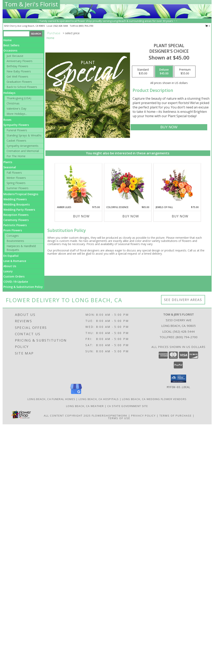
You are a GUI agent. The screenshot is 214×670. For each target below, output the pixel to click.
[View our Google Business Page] (76, 394)
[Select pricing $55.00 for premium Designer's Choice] (184, 71)
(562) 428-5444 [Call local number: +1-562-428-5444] (60, 25)
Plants (7, 162)
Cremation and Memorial (23, 151)
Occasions (10, 50)
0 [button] (207, 25)
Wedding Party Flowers (19, 209)
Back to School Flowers (22, 87)
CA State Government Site (127, 406)
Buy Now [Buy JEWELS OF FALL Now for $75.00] (180, 216)
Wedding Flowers (15, 199)
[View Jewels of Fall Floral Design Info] (177, 184)
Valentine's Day (16, 108)
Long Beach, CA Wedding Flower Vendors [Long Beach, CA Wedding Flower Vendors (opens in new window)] (154, 399)
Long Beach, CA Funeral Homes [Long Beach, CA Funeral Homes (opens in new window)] (51, 399)
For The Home (16, 156)
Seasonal (9, 167)
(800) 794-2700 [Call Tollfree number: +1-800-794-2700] (186, 337)
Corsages (13, 236)
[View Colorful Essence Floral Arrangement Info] (127, 184)
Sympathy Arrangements (22, 146)
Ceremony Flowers (16, 220)
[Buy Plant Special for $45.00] (169, 127)
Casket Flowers (16, 140)
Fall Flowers (14, 172)
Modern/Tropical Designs (20, 194)
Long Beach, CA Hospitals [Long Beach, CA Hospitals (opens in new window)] (99, 399)
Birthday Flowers (17, 66)
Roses (7, 120)
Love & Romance (14, 261)
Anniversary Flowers (19, 61)
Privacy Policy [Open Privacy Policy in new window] (143, 415)
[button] (178, 379)
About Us (9, 266)
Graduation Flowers (19, 82)
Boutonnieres (15, 241)
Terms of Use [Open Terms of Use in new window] (119, 418)
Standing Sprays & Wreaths (24, 135)
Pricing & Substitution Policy (23, 287)
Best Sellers (11, 45)
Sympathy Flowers (16, 125)
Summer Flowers (17, 188)
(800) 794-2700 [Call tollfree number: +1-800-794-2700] (86, 25)
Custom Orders (13, 276)
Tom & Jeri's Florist (31, 4)
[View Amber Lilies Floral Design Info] (78, 184)
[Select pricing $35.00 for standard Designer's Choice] (143, 71)
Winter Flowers (16, 178)
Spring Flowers (16, 183)
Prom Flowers (12, 230)
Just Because (15, 56)
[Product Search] (16, 33)
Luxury (8, 271)
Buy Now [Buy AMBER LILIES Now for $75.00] (81, 216)
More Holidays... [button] (17, 114)
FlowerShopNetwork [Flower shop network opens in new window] (109, 415)
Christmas (13, 103)
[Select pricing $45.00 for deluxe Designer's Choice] (164, 71)
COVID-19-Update (15, 281)
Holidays (9, 93)
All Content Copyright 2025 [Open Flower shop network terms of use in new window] (67, 415)
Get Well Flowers (17, 76)
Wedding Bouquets (16, 204)
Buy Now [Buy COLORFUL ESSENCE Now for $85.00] (130, 216)
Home (7, 40)
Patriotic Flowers (15, 225)
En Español (11, 256)
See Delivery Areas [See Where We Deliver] (183, 299)
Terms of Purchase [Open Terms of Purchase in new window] (175, 415)
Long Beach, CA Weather (85, 406)
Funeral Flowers (17, 130)
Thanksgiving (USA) (19, 98)
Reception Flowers (15, 215)
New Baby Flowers (19, 71)
